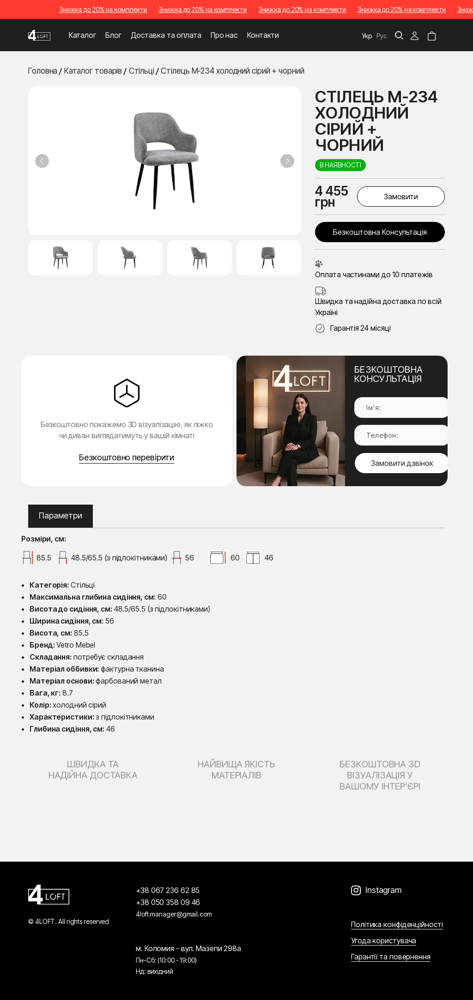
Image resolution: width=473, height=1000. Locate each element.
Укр (367, 36)
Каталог (82, 35)
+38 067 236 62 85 (168, 890)
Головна (42, 71)
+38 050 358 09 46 (168, 902)
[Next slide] (287, 161)
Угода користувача (383, 940)
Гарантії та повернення (391, 956)
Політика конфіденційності (397, 924)
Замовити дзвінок (402, 463)
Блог (113, 35)
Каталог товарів (93, 71)
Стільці (141, 71)
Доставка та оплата (166, 35)
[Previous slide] (42, 161)
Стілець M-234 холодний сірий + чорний (232, 71)
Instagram (383, 890)
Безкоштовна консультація (380, 232)
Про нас (224, 35)
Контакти (263, 35)
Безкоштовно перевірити (126, 457)
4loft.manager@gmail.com (174, 914)
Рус (381, 36)
